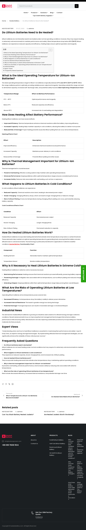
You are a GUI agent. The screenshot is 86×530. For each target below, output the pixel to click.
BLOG (70, 435)
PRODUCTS (54, 435)
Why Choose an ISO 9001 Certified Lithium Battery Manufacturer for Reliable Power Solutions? (71, 449)
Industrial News (9, 66)
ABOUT (33, 435)
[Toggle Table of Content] (49, 50)
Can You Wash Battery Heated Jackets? (18, 414)
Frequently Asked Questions (14, 70)
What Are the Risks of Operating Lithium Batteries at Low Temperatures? (28, 64)
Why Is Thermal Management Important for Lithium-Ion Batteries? (26, 57)
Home (4, 21)
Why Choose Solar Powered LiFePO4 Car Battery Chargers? (71, 468)
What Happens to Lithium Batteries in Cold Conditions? (23, 58)
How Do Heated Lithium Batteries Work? (17, 60)
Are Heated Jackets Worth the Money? (59, 414)
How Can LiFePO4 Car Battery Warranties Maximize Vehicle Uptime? (80, 446)
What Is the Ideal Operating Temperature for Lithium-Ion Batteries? (26, 52)
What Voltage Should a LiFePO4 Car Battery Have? (80, 488)
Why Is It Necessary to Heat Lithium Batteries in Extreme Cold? (24, 62)
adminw (31, 28)
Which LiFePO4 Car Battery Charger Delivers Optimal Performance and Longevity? (80, 470)
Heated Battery (14, 21)
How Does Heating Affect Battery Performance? (20, 55)
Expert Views (8, 68)
